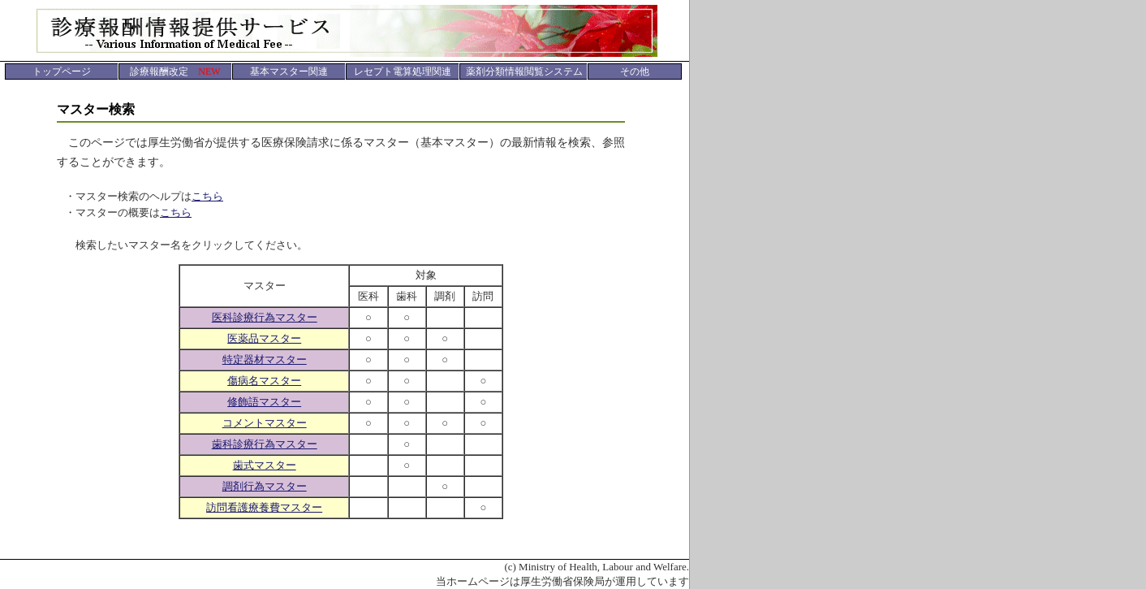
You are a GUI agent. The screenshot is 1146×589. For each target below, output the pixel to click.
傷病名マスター (264, 381)
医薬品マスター (264, 338)
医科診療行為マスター (264, 317)
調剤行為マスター (264, 486)
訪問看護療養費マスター (264, 507)
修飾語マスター (264, 402)
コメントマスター (264, 423)
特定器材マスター (264, 359)
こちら (207, 196)
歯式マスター (264, 465)
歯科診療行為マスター (264, 444)
